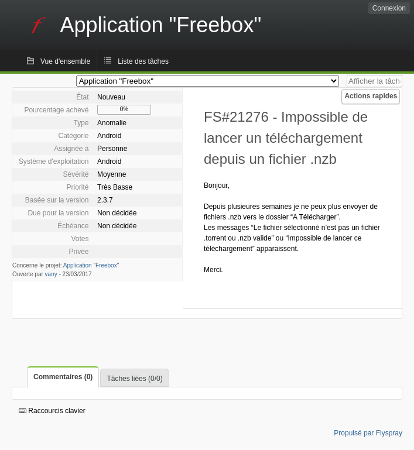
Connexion (389, 8)
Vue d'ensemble (65, 61)
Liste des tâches (143, 61)
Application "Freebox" (91, 265)
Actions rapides (370, 96)
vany (51, 274)
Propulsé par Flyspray (368, 433)
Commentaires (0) (63, 377)
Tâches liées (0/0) (134, 379)
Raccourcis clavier (52, 411)
